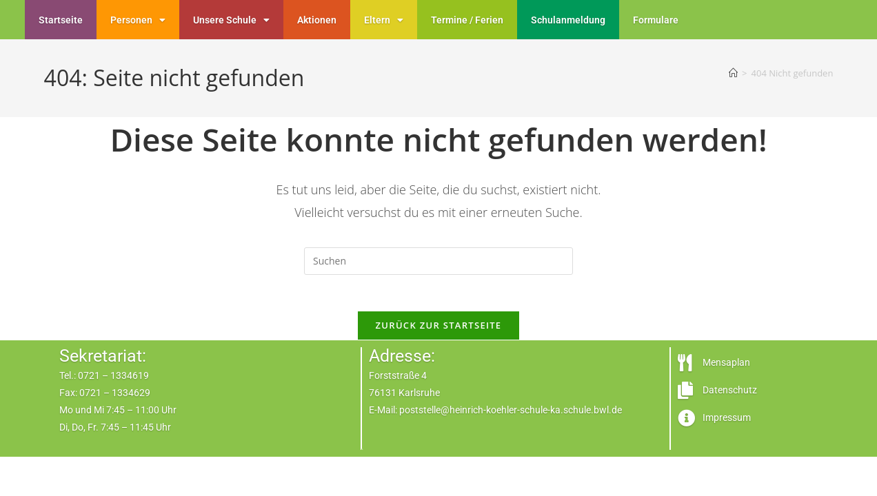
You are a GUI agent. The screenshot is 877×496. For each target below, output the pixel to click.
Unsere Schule (231, 20)
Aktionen (316, 19)
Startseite (61, 19)
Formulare (655, 19)
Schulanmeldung (568, 19)
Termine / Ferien (467, 19)
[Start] (733, 73)
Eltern (383, 20)
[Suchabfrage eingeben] (438, 261)
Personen (137, 20)
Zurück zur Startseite (439, 330)
